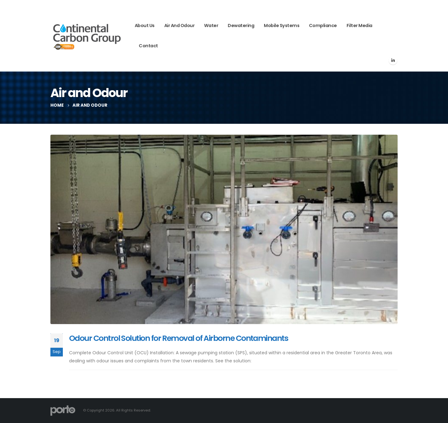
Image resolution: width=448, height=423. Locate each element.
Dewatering (241, 25)
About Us (145, 25)
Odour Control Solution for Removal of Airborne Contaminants (178, 338)
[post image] (224, 229)
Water (211, 25)
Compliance (323, 25)
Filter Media (359, 25)
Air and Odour (179, 25)
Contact (148, 46)
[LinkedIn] (393, 60)
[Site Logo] (87, 35)
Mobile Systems (281, 25)
